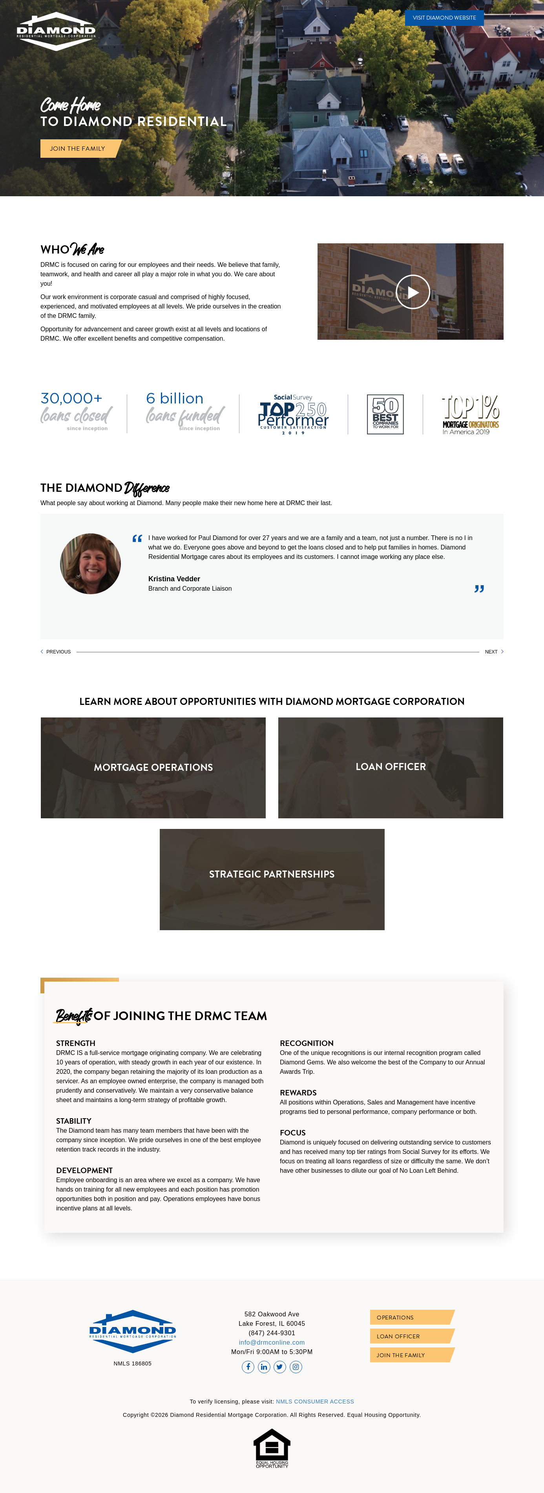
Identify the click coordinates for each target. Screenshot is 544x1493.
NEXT (494, 651)
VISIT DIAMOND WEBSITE (444, 18)
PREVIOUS (55, 651)
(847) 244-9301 (271, 1333)
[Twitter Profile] (280, 1367)
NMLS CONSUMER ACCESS (315, 1401)
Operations (395, 1318)
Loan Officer (398, 1336)
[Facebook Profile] (248, 1367)
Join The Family (401, 1355)
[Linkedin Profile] (264, 1367)
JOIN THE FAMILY (77, 148)
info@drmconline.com (272, 1342)
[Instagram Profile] (296, 1367)
